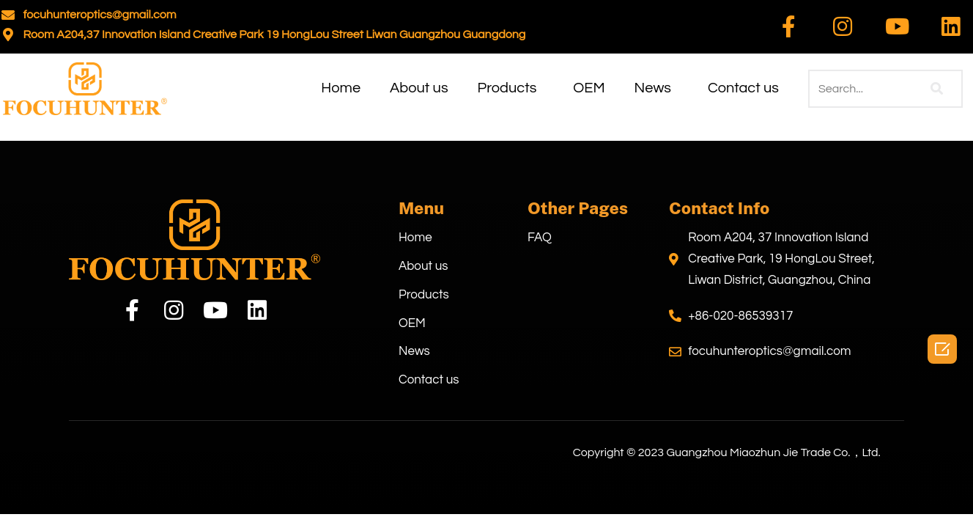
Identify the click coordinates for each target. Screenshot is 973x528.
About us (419, 88)
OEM (588, 88)
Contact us (743, 88)
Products (507, 88)
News (653, 88)
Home (340, 88)
